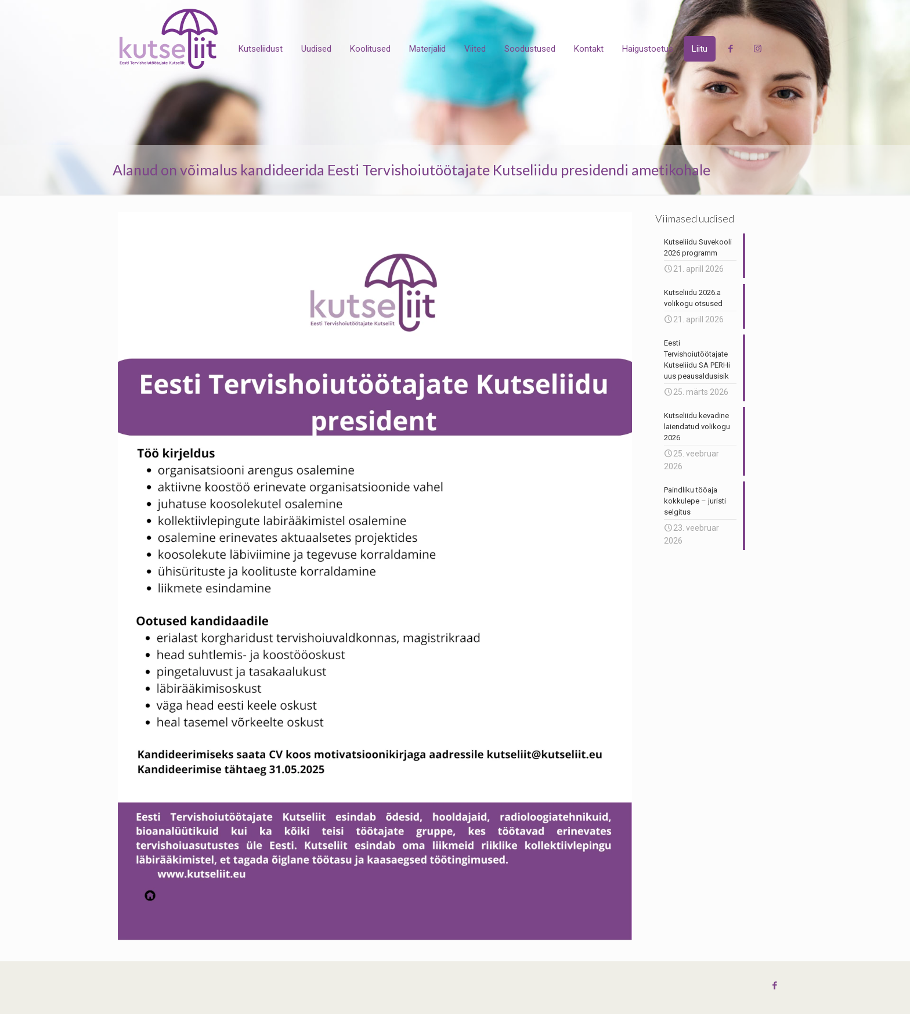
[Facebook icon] (774, 985)
